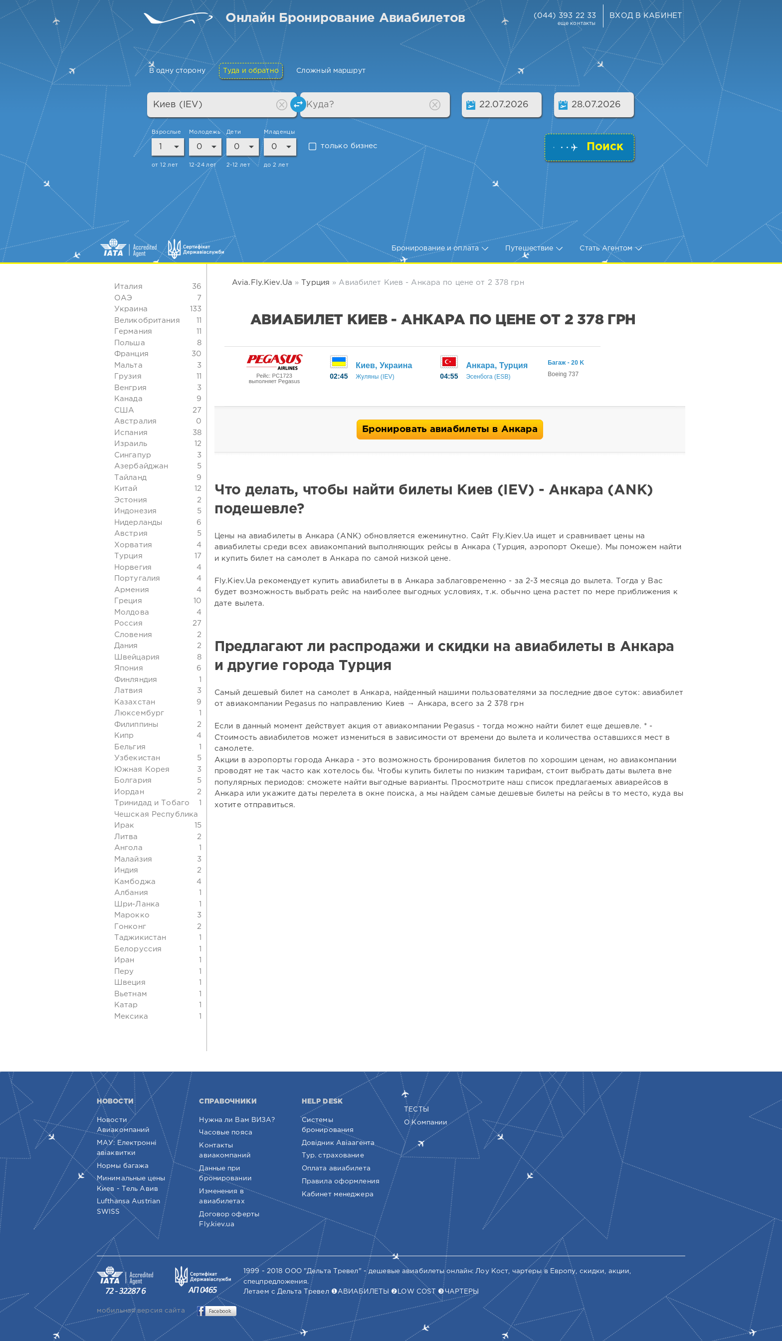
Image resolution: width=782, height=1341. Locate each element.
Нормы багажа (123, 1166)
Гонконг (130, 926)
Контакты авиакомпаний (224, 1150)
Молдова (131, 612)
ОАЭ (123, 298)
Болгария (133, 780)
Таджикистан (140, 937)
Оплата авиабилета (336, 1168)
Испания (131, 433)
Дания (126, 646)
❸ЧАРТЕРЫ (458, 1292)
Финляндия (135, 679)
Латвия (128, 690)
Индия (126, 870)
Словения (133, 635)
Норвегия (133, 567)
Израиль (130, 444)
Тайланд (130, 477)
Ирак (124, 825)
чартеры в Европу (544, 1271)
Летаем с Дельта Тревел (286, 1292)
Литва (126, 837)
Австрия (131, 533)
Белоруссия (138, 949)
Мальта (128, 365)
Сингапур (132, 455)
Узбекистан (137, 758)
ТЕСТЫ (416, 1110)
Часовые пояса (225, 1132)
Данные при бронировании (225, 1173)
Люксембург (139, 713)
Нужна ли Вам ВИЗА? (237, 1120)
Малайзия (133, 859)
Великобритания (147, 320)
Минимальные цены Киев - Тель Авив (131, 1183)
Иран (124, 960)
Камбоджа (135, 882)
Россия (128, 623)
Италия (128, 286)
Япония (128, 668)
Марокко (132, 915)
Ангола (128, 848)
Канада (128, 399)
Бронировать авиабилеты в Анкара (450, 429)
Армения (131, 590)
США (124, 410)
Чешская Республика (156, 814)
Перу (124, 971)
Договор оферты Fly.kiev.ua (229, 1219)
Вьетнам (130, 994)
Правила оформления (341, 1181)
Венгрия (130, 388)
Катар (126, 1005)
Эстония (130, 500)
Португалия (137, 578)
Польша (129, 343)
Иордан (129, 792)
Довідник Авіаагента (338, 1143)
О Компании (425, 1122)
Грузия (128, 376)
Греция (128, 601)
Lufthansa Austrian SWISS (128, 1206)
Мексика (131, 1016)
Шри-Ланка (137, 904)
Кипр (124, 735)
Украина (131, 309)
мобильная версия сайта (141, 1311)
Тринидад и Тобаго (152, 803)
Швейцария (137, 657)
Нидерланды (138, 522)
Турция (128, 556)
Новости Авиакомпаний (123, 1125)
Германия (133, 331)
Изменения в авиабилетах (221, 1196)
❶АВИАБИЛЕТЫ (360, 1292)
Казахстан (134, 702)
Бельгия (130, 747)
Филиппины (136, 724)
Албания (131, 893)
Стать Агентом (611, 248)
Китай (126, 488)
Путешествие (534, 248)
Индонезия (135, 511)
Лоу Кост (491, 1271)
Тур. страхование (333, 1155)
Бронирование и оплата (440, 248)
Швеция (130, 982)
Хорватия (133, 545)
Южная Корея (142, 769)
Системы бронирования (328, 1125)
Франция (131, 354)
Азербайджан (141, 466)
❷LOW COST (413, 1292)
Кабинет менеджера (338, 1194)
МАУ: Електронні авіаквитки (127, 1148)
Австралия (135, 421)
